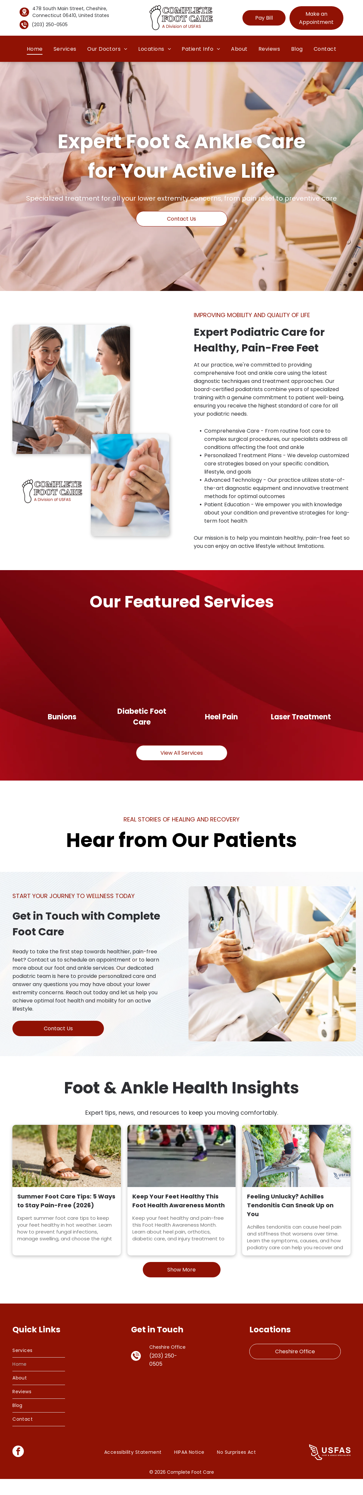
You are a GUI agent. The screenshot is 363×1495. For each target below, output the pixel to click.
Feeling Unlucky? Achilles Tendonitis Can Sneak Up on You (290, 1221)
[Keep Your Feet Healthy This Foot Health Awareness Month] (181, 1172)
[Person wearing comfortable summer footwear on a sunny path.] (66, 1172)
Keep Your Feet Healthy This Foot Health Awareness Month (178, 1216)
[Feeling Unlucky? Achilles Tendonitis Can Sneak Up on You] (296, 1172)
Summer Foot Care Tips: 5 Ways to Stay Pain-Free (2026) (66, 1216)
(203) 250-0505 (50, 24)
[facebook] (18, 1468)
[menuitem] (35, 48)
